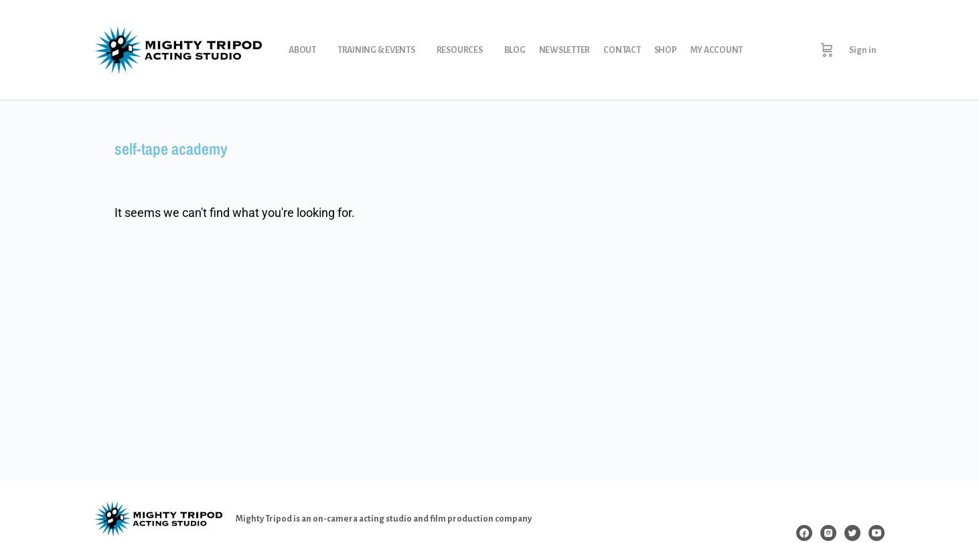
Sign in (863, 50)
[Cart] (827, 50)
